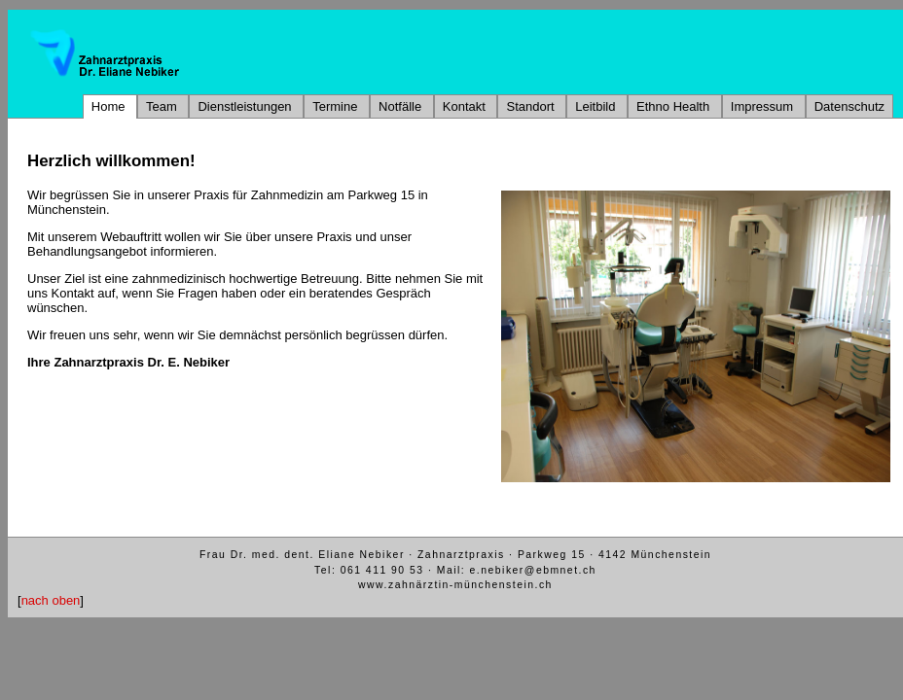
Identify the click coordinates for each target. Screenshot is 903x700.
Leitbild (597, 106)
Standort (532, 106)
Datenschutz (849, 106)
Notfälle (402, 106)
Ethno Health (674, 106)
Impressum (764, 106)
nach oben (51, 600)
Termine (336, 106)
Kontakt (466, 106)
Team (163, 106)
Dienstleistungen (246, 106)
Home (109, 106)
